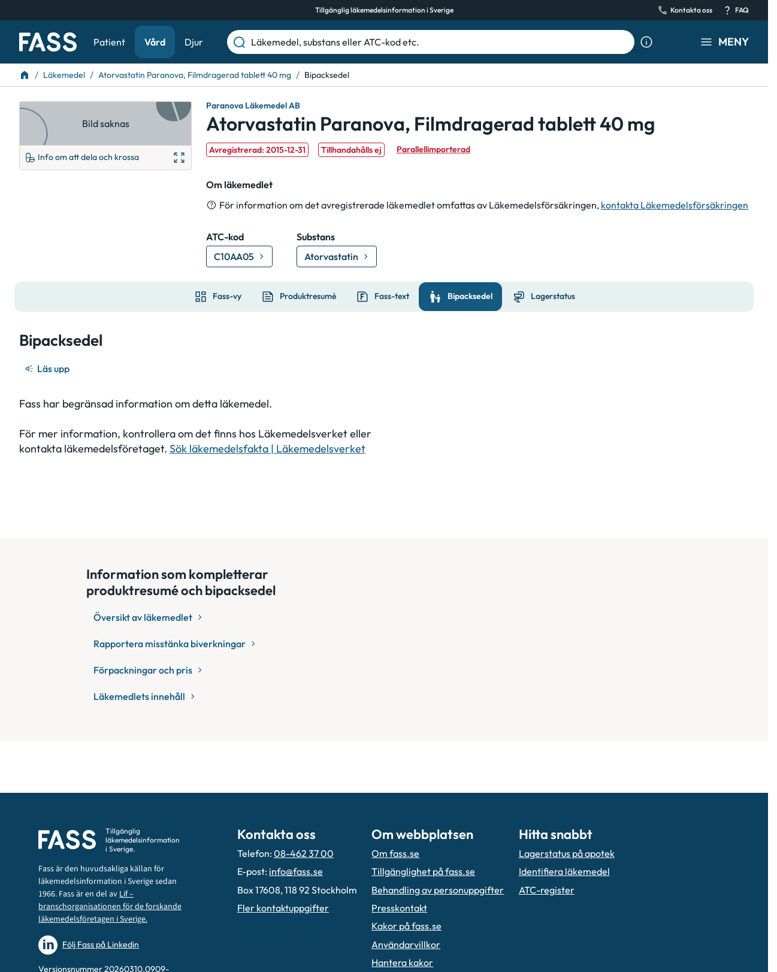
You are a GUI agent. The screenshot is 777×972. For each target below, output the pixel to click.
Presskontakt (399, 908)
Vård (154, 42)
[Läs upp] (48, 368)
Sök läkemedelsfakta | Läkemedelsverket (267, 448)
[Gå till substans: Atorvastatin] (337, 256)
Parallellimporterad (433, 149)
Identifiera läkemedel (564, 871)
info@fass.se (296, 871)
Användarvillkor (405, 944)
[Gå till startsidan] (48, 42)
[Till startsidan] (24, 75)
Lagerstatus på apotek (567, 853)
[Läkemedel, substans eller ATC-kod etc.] (440, 42)
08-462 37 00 (304, 853)
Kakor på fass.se (406, 926)
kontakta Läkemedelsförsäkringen (674, 205)
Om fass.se (395, 853)
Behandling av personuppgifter (437, 890)
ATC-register (547, 890)
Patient (109, 42)
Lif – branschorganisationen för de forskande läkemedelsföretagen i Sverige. (110, 906)
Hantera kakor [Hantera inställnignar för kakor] (402, 962)
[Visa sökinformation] (646, 42)
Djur (194, 42)
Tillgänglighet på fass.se (423, 871)
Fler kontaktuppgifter (283, 908)
